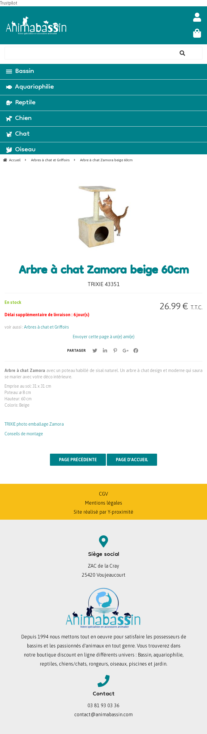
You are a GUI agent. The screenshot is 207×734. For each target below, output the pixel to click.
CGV (103, 493)
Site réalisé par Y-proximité (103, 512)
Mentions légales (103, 503)
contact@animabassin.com (103, 714)
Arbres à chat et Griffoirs (46, 327)
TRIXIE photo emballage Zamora (34, 424)
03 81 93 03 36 (103, 705)
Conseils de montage (24, 433)
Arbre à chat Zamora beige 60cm (104, 271)
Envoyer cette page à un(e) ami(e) (103, 336)
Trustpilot (8, 3)
